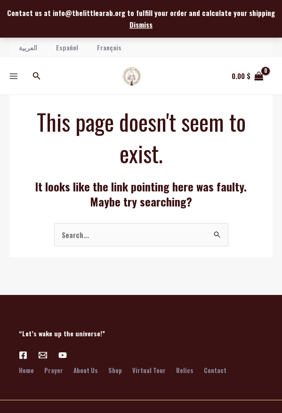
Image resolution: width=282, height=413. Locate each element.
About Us (87, 370)
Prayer (54, 370)
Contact (220, 370)
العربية (28, 47)
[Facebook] (23, 355)
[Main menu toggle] (13, 76)
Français (109, 47)
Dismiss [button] (141, 24)
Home (26, 370)
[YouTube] (62, 355)
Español (67, 47)
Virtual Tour (152, 370)
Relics (189, 370)
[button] (36, 76)
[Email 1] (43, 355)
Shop (118, 370)
